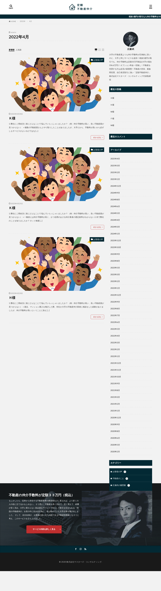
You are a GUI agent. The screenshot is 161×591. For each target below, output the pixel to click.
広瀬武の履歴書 (121, 485)
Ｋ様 (12, 118)
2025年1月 (115, 179)
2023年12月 (115, 240)
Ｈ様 (12, 298)
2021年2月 (115, 404)
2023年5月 (115, 267)
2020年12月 (115, 417)
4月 (30, 21)
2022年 (22, 21)
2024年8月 (115, 199)
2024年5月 (115, 213)
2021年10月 (115, 376)
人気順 (18, 50)
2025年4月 (115, 158)
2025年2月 (115, 172)
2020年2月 (115, 451)
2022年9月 (115, 302)
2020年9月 (115, 424)
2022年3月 (115, 342)
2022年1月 (115, 356)
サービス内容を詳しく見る (44, 549)
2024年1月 (115, 233)
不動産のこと (120, 478)
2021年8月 (115, 390)
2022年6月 (115, 322)
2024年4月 (115, 220)
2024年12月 (115, 186)
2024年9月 (115, 193)
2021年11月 (115, 370)
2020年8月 (115, 431)
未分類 (117, 492)
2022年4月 (115, 336)
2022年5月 (115, 329)
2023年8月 (115, 261)
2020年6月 (115, 438)
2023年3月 (115, 274)
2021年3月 (115, 397)
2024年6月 (115, 206)
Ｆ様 (112, 118)
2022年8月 (115, 308)
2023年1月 (115, 288)
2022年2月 (115, 349)
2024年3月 (115, 227)
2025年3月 (115, 165)
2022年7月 (115, 315)
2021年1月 (115, 410)
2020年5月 (115, 445)
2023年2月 (115, 281)
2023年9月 (115, 254)
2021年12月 (115, 363)
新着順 (11, 50)
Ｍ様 (112, 112)
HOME (13, 21)
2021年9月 (115, 383)
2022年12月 (115, 295)
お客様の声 (98, 60)
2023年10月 (115, 247)
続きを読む (97, 137)
